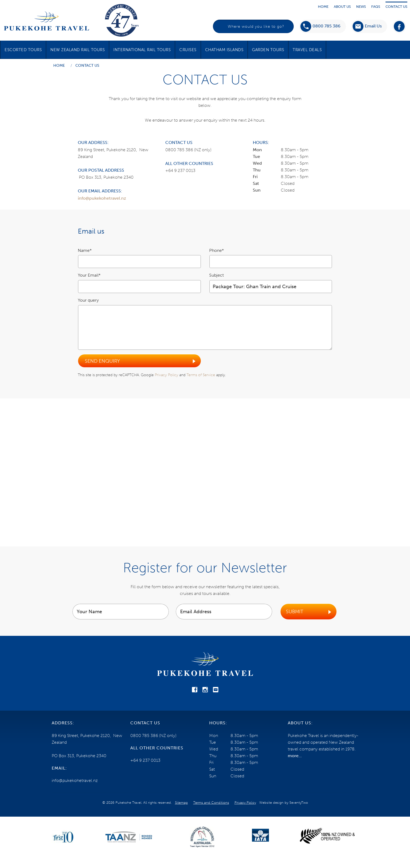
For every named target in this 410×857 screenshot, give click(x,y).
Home (323, 7)
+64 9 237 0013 (180, 170)
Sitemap (181, 802)
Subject (216, 275)
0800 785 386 (320, 26)
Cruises (188, 49)
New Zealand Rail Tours (77, 49)
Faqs (375, 7)
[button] (367, 26)
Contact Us (396, 7)
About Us (342, 7)
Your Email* (89, 275)
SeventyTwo (298, 802)
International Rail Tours (142, 49)
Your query (88, 300)
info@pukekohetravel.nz (102, 198)
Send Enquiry (102, 361)
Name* (85, 250)
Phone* (216, 250)
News (361, 7)
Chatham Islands (224, 49)
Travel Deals (307, 49)
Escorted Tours (23, 49)
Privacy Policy (166, 375)
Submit (294, 612)
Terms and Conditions (211, 802)
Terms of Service (201, 375)
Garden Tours (268, 49)
